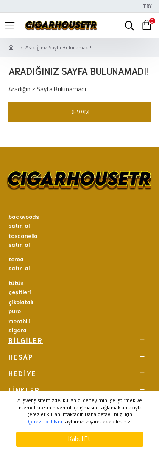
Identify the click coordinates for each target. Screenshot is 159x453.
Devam (79, 112)
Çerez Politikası (45, 421)
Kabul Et (79, 439)
